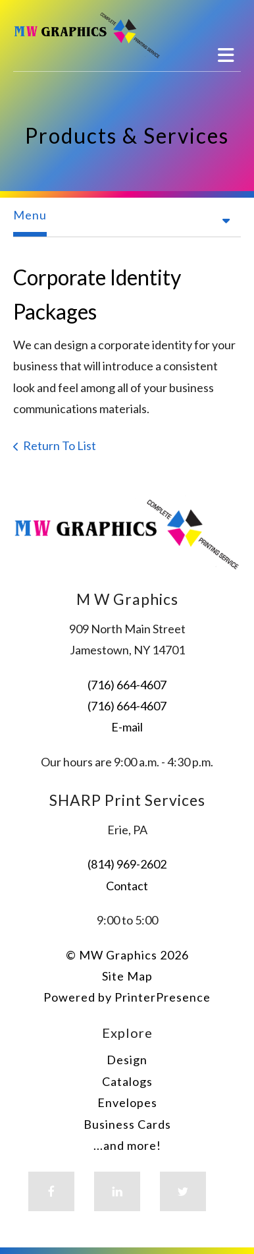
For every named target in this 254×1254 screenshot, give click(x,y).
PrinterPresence (162, 997)
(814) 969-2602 (127, 864)
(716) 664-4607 (127, 684)
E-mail (127, 727)
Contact (127, 885)
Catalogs (127, 1081)
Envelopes (127, 1102)
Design (127, 1059)
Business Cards (127, 1124)
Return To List (59, 445)
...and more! (127, 1145)
